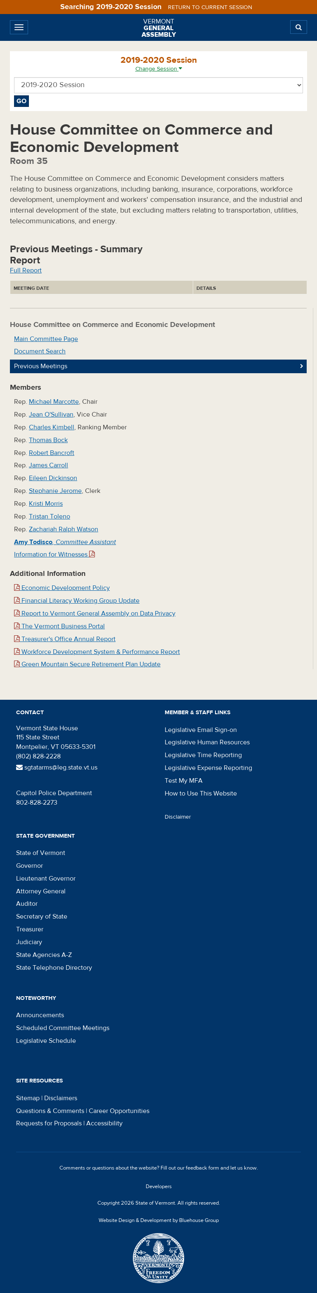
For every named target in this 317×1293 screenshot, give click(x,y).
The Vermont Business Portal (59, 626)
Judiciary (29, 942)
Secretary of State (41, 916)
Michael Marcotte (54, 402)
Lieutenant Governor (46, 878)
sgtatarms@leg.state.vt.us (56, 767)
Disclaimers (60, 1098)
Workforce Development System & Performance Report (97, 652)
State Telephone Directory (54, 968)
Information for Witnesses (54, 554)
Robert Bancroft (51, 453)
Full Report (26, 270)
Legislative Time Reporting (203, 755)
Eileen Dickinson (53, 478)
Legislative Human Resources (207, 742)
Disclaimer (178, 817)
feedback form (202, 1168)
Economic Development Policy (62, 588)
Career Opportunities (119, 1111)
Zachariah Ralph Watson (63, 529)
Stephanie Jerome (55, 491)
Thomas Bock (48, 440)
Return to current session (210, 7)
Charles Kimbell (51, 427)
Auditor (27, 904)
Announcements (40, 1015)
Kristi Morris (46, 504)
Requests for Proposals (49, 1123)
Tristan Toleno (49, 516)
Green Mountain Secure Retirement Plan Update (87, 664)
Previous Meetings (40, 366)
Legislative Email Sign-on (201, 730)
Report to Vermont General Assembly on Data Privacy (94, 613)
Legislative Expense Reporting (208, 768)
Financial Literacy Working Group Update (77, 601)
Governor (29, 866)
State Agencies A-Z (44, 955)
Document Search (40, 351)
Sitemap (28, 1098)
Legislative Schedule (46, 1041)
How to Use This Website (201, 793)
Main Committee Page (46, 339)
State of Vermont (40, 853)
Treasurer (29, 929)
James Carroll (48, 465)
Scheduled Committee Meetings (62, 1028)
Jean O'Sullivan (51, 414)
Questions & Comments (50, 1111)
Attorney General (41, 891)
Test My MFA (184, 781)
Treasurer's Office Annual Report (65, 639)
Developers (159, 1186)
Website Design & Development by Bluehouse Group (159, 1220)
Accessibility (104, 1123)
